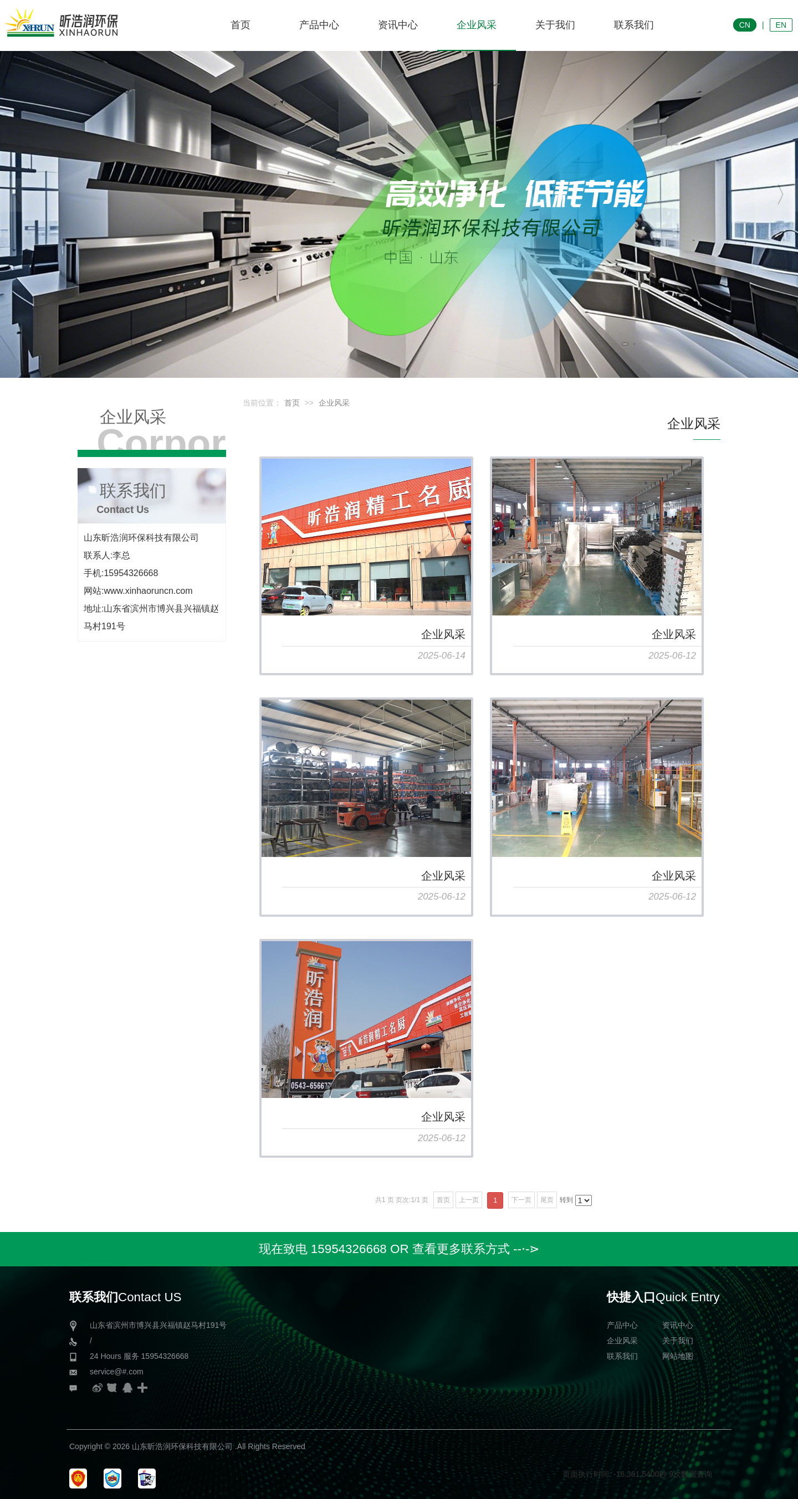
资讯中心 (677, 1325)
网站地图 (677, 1356)
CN (744, 24)
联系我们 (622, 1356)
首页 (292, 402)
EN (781, 24)
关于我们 (677, 1340)
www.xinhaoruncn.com (148, 591)
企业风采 (334, 402)
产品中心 (622, 1325)
